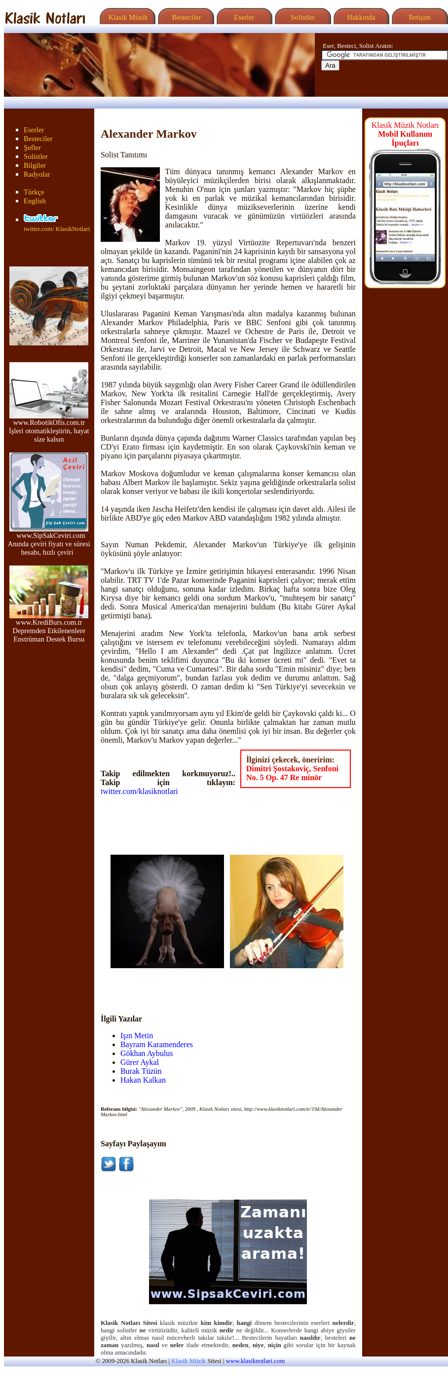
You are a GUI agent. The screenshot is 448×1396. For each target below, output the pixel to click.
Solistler (302, 17)
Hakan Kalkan (143, 1080)
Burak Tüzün (141, 1071)
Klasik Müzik (126, 17)
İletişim (418, 17)
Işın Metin (136, 1035)
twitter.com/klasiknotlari (139, 791)
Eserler (243, 17)
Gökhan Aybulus (146, 1053)
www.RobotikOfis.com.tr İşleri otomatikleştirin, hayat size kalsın (49, 427)
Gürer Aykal (139, 1062)
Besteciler (184, 17)
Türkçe (34, 192)
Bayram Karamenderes (156, 1044)
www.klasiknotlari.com (255, 1361)
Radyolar (37, 174)
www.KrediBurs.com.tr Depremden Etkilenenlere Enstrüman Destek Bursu (48, 627)
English (35, 201)
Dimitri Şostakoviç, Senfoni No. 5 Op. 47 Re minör (292, 773)
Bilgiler (35, 165)
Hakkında (360, 17)
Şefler (32, 147)
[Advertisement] (168, 983)
